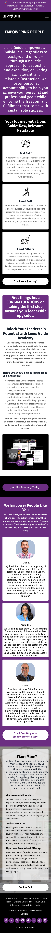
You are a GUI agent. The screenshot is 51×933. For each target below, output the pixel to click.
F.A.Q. (37, 905)
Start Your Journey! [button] (25, 281)
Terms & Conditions (18, 910)
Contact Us (27, 905)
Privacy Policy (36, 910)
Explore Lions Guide (23, 901)
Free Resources (13, 898)
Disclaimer (25, 913)
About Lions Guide (31, 898)
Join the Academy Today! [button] (25, 487)
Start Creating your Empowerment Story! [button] (25, 734)
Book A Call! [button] (25, 887)
